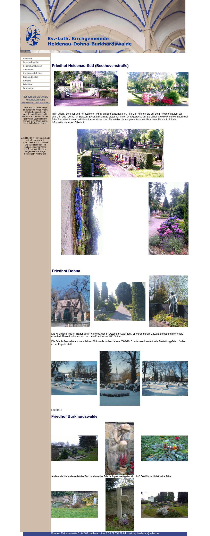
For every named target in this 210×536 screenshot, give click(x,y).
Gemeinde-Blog (30, 77)
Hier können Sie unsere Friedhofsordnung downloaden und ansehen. (35, 99)
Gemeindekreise (31, 62)
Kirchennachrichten (32, 73)
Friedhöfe (28, 84)
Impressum (28, 88)
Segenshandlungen (32, 66)
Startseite (28, 59)
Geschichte (28, 70)
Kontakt (27, 81)
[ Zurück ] (56, 409)
